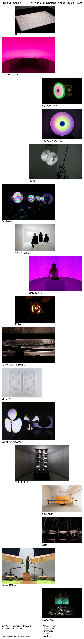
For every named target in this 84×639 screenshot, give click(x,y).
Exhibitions (49, 3)
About (61, 3)
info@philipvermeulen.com (17, 626)
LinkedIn (48, 631)
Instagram (48, 628)
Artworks (36, 3)
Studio (70, 3)
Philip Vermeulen (11, 3)
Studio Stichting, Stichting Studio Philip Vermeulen (16, 636)
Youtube (47, 636)
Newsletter (49, 626)
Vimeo (46, 633)
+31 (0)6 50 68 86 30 (14, 628)
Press (79, 3)
